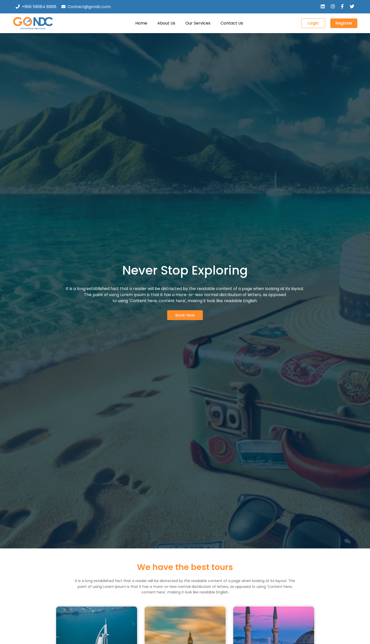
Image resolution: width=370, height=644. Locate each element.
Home (141, 23)
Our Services (197, 23)
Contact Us (232, 23)
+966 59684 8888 (39, 7)
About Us (166, 23)
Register (343, 23)
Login (313, 23)
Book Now (185, 315)
